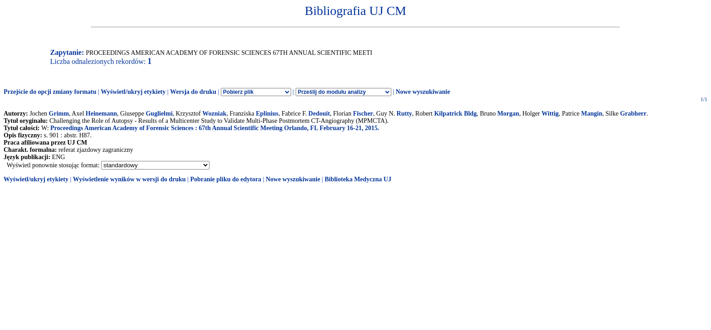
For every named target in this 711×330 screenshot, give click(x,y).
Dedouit (319, 113)
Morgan (508, 113)
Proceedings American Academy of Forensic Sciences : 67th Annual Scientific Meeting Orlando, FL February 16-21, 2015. (214, 128)
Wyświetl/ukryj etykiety (133, 91)
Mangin (592, 113)
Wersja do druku (193, 91)
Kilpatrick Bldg (455, 113)
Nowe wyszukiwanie (422, 91)
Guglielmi (159, 113)
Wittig (550, 113)
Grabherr (633, 113)
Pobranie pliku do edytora (225, 179)
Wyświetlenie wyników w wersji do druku (129, 179)
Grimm (59, 113)
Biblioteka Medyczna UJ (358, 179)
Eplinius (267, 113)
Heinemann (101, 113)
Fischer (363, 113)
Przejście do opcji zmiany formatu (50, 91)
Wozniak (214, 113)
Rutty (404, 113)
